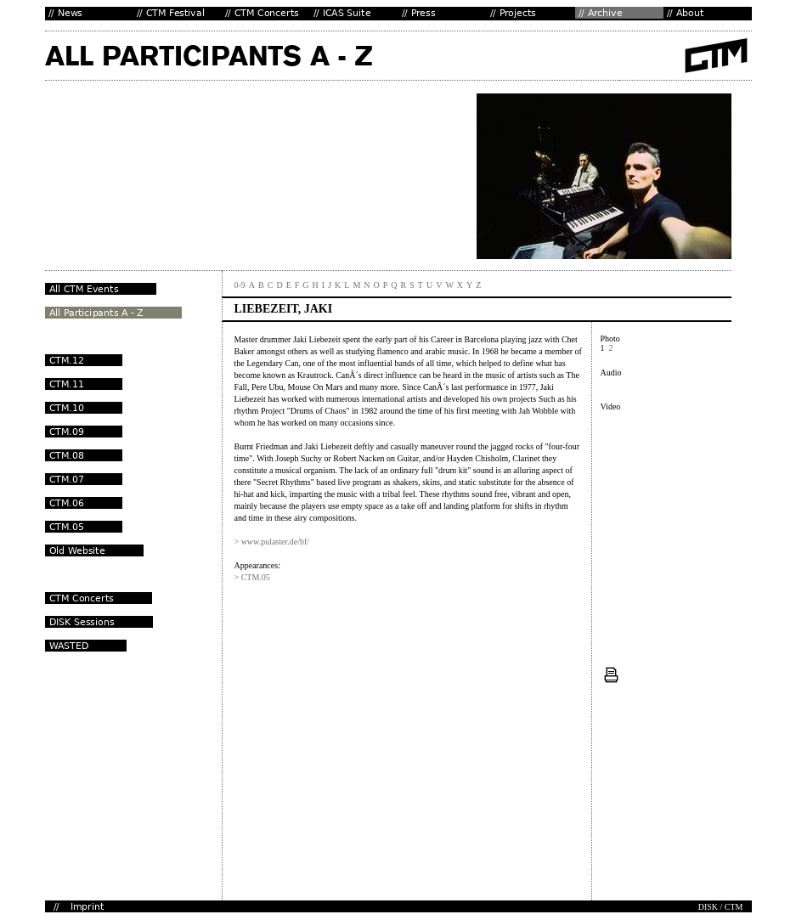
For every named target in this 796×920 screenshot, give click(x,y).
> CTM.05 (252, 577)
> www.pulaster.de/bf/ (272, 541)
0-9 (240, 285)
